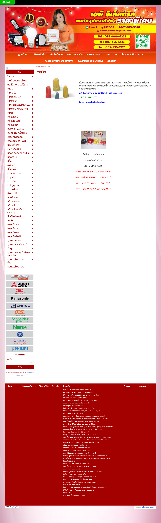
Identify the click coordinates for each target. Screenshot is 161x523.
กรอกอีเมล (9, 359)
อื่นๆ (43, 66)
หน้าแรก (38, 66)
